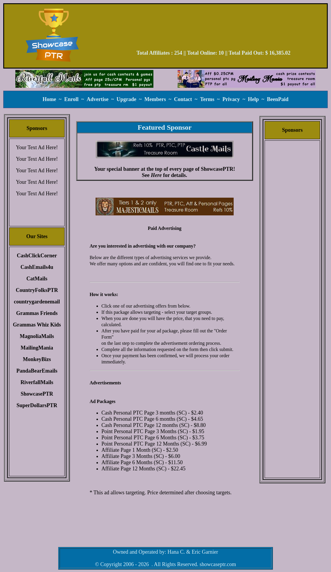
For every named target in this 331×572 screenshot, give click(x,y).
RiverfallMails (37, 382)
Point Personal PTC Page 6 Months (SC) (144, 438)
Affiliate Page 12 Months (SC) (134, 469)
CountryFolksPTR (37, 290)
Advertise (98, 99)
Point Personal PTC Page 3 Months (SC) (144, 431)
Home (49, 99)
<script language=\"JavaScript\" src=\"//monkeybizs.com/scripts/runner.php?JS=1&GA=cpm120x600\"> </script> (292, 235)
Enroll (71, 99)
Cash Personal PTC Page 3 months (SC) (144, 413)
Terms (207, 99)
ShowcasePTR (37, 394)
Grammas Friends (37, 313)
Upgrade (126, 99)
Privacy (231, 99)
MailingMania (37, 348)
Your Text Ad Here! (37, 147)
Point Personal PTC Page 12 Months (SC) (146, 444)
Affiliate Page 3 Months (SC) (132, 456)
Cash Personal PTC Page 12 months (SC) (145, 425)
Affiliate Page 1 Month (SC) (131, 450)
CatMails (37, 279)
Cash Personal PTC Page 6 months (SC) (144, 419)
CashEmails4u (36, 267)
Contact (183, 99)
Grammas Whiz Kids (37, 325)
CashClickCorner (37, 256)
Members (155, 99)
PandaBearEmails (36, 371)
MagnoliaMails (37, 336)
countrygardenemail (37, 302)
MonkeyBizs (37, 359)
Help (253, 99)
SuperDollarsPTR (37, 405)
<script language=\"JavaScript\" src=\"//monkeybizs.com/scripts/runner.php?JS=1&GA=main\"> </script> (165, 206)
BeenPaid (278, 99)
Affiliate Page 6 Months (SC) (132, 462)
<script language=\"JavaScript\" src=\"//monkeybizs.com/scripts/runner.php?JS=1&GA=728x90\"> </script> (213, 29)
